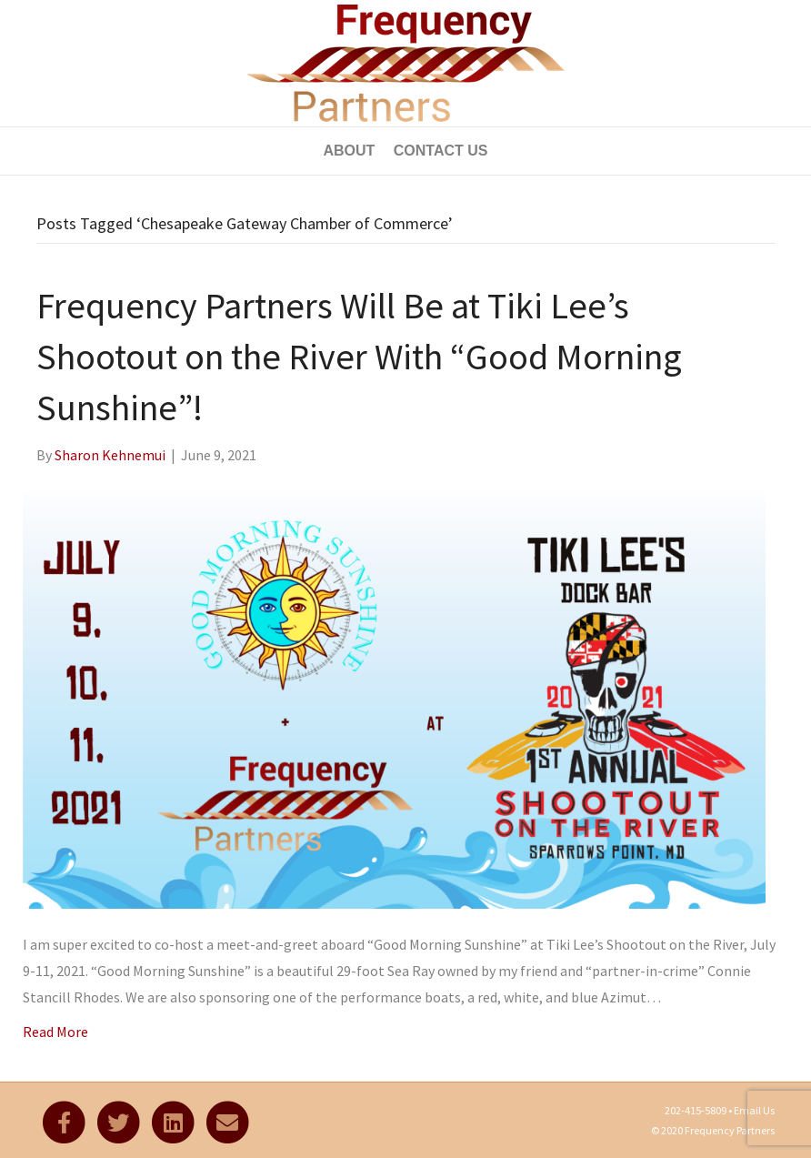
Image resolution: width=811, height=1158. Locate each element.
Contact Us (441, 150)
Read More (55, 1031)
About (349, 150)
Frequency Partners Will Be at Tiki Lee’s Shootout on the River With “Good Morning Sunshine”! (359, 356)
